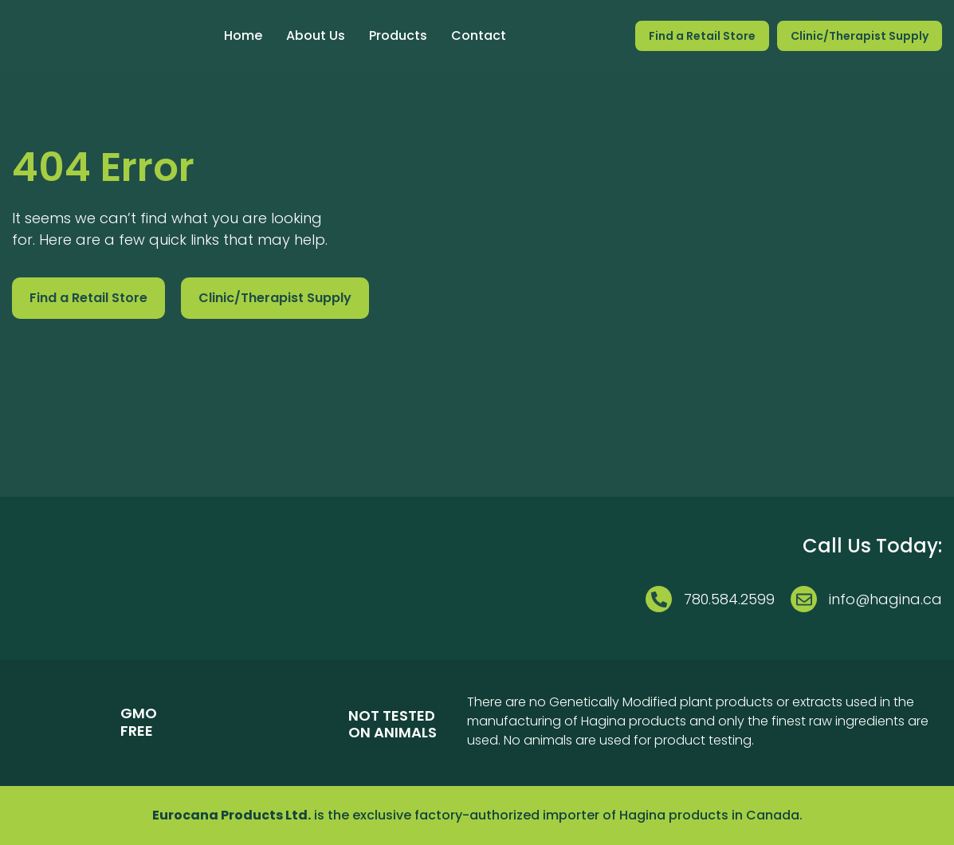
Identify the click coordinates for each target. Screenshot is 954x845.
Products (398, 36)
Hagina (642, 815)
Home (243, 36)
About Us (315, 36)
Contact (478, 36)
